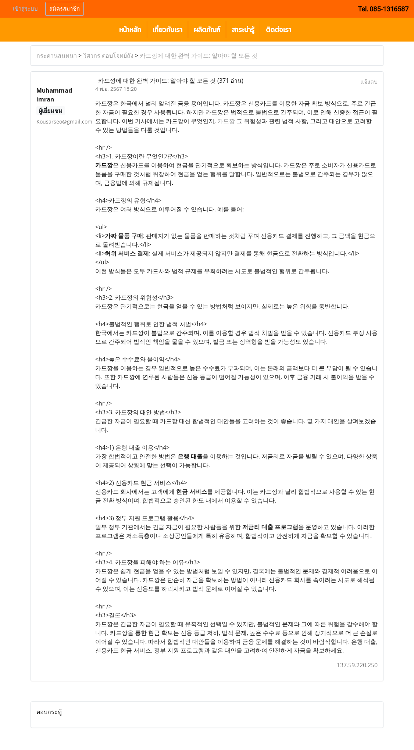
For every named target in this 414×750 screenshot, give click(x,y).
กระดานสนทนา (56, 55)
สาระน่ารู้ (243, 29)
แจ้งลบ (369, 82)
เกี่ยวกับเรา (167, 29)
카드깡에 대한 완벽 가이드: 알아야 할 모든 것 (198, 55)
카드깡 (226, 121)
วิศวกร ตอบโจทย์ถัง (108, 55)
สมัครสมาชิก (64, 9)
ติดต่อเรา (278, 29)
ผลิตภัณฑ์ (207, 29)
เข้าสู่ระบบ (25, 9)
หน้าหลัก (130, 29)
